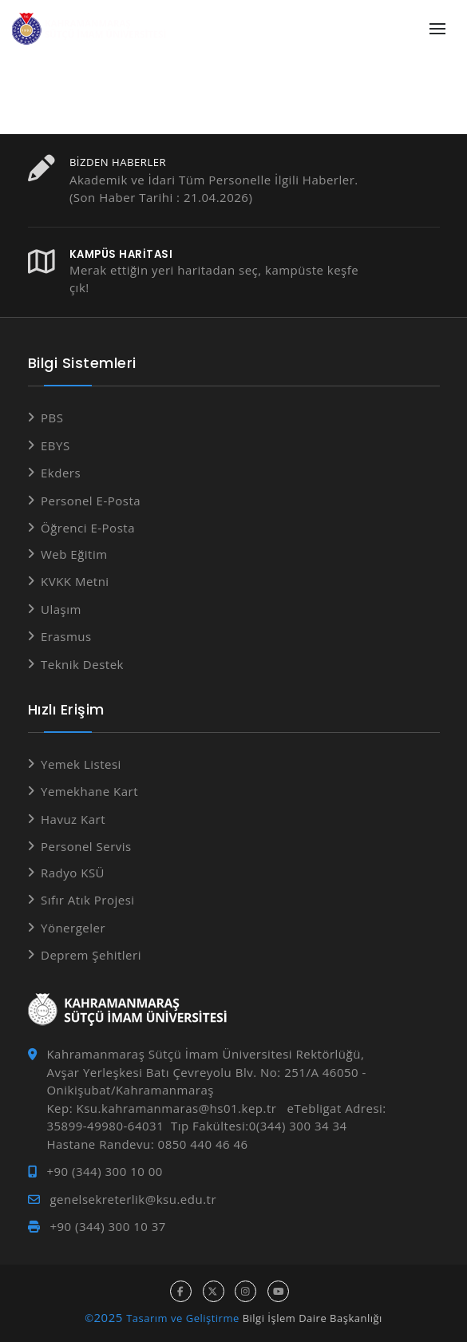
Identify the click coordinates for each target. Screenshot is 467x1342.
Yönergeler (73, 928)
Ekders (61, 473)
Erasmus (66, 636)
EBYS (55, 445)
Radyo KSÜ (73, 873)
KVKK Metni (75, 581)
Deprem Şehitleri (91, 955)
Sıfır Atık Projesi (88, 900)
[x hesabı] (214, 1291)
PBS (52, 418)
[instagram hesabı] (245, 1291)
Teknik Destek (82, 664)
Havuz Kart (73, 819)
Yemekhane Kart (89, 791)
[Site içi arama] (401, 29)
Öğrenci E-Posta (88, 528)
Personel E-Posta (90, 501)
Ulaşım (61, 609)
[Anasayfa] (92, 29)
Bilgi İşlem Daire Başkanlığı (312, 1318)
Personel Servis (86, 846)
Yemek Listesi (81, 764)
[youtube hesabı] (278, 1291)
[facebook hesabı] (181, 1291)
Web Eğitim (74, 554)
